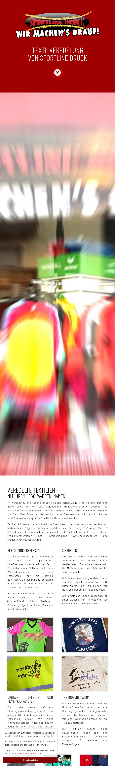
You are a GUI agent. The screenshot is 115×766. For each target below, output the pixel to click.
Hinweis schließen (30, 760)
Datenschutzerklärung (30, 753)
